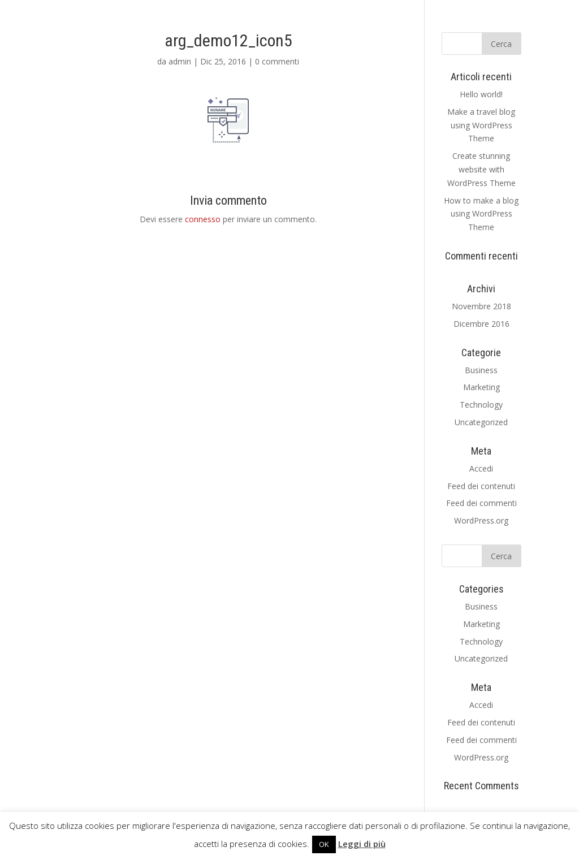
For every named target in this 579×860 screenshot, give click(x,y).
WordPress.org (481, 520)
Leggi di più (362, 843)
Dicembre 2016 (481, 323)
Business (481, 370)
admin (179, 61)
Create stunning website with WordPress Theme (481, 169)
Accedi (481, 468)
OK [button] (324, 844)
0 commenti (277, 61)
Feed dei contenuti (481, 486)
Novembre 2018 (481, 306)
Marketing (481, 387)
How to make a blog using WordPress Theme (481, 214)
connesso (203, 219)
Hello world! (481, 94)
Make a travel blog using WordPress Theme (481, 125)
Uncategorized (481, 422)
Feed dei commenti (481, 503)
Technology (481, 404)
